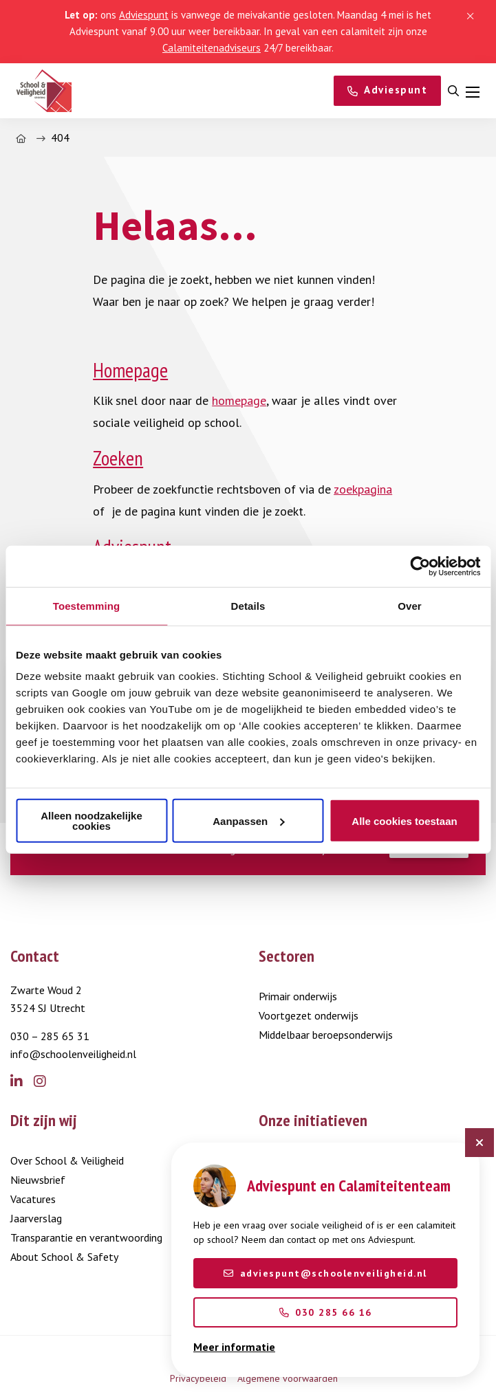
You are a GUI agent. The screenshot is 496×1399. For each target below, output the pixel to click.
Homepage (130, 370)
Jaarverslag (36, 1218)
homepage (239, 400)
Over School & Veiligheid (67, 1160)
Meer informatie (234, 1347)
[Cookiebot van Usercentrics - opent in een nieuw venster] (420, 565)
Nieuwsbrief (37, 1180)
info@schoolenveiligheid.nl (73, 1054)
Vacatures (33, 1199)
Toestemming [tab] (86, 605)
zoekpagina (363, 489)
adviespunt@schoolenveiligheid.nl (325, 1273)
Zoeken (118, 458)
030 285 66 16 (325, 1312)
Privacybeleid (198, 1378)
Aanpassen (248, 820)
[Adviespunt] (388, 91)
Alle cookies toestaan (404, 820)
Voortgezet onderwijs (308, 1015)
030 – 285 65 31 (49, 1036)
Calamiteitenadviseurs (211, 47)
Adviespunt (144, 14)
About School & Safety (64, 1257)
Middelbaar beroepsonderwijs (326, 1035)
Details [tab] (248, 605)
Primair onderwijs (298, 996)
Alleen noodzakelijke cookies (91, 821)
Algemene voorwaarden (287, 1378)
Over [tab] (410, 605)
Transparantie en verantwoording (86, 1237)
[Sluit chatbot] (479, 1142)
